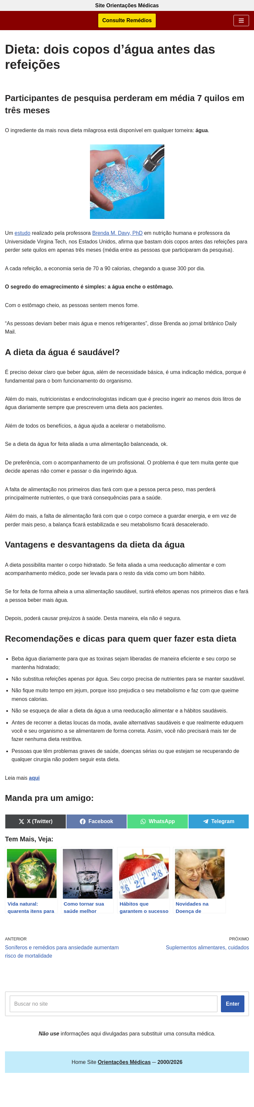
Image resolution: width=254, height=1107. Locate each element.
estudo (22, 233)
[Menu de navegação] (241, 20)
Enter (232, 1006)
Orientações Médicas (144, 1100)
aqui (34, 780)
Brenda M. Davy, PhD (118, 233)
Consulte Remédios (126, 21)
